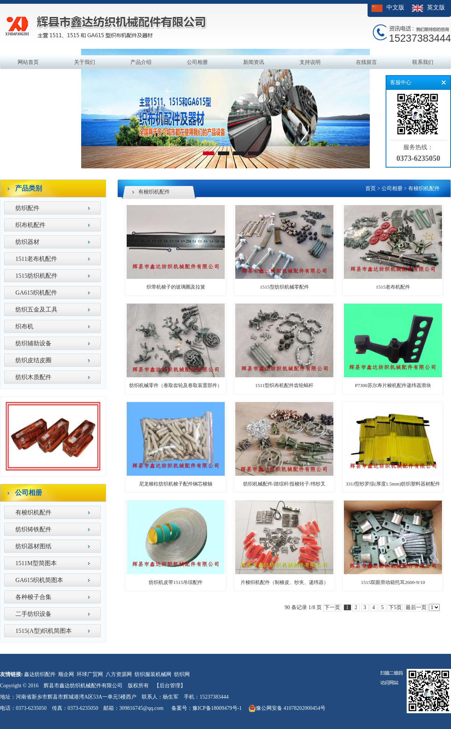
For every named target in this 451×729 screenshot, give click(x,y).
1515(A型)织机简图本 (43, 631)
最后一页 (416, 607)
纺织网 (182, 674)
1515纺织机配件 (36, 275)
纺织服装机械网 (153, 674)
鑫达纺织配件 (40, 674)
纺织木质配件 (33, 377)
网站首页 (28, 62)
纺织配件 (27, 208)
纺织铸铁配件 (33, 529)
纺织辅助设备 (33, 343)
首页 (370, 188)
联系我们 (422, 62)
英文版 (436, 7)
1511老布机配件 (36, 259)
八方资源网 (119, 674)
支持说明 (310, 62)
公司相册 (197, 62)
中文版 (395, 7)
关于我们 (84, 62)
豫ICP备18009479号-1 (217, 708)
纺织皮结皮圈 (33, 360)
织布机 (24, 326)
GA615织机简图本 (39, 580)
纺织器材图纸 (33, 546)
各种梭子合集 (33, 597)
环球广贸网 (90, 674)
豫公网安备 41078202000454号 (287, 708)
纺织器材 (27, 242)
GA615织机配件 (36, 292)
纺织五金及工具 (36, 309)
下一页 (332, 607)
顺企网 (66, 674)
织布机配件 (30, 225)
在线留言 (366, 62)
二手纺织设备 (33, 614)
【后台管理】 (170, 685)
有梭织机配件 (33, 512)
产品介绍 (140, 62)
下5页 (395, 607)
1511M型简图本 (36, 563)
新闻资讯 (253, 62)
